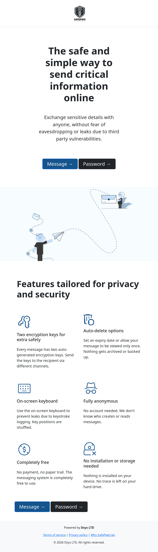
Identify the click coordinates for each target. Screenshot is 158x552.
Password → (97, 163)
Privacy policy (78, 535)
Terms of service (54, 535)
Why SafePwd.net (103, 535)
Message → (60, 163)
